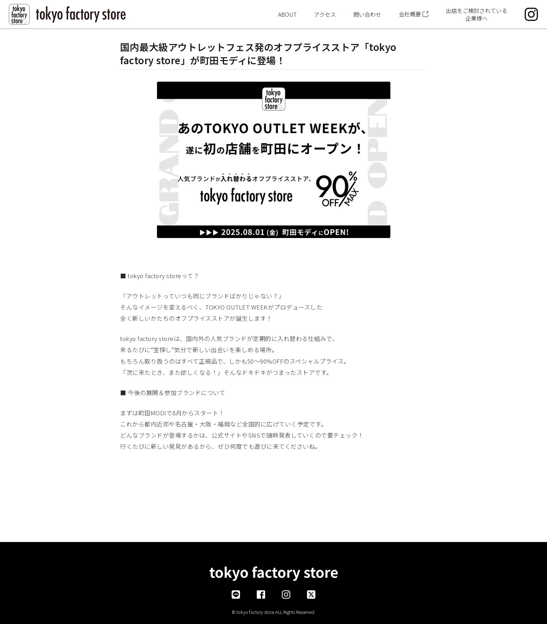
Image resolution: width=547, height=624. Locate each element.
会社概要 (410, 14)
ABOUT (287, 14)
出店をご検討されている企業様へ (476, 14)
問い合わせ (367, 14)
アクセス (325, 14)
